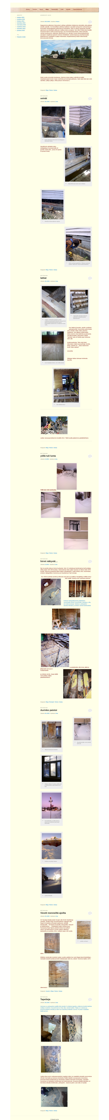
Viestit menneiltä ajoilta (53, 913)
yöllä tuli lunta (48, 456)
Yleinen (51, 90)
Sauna (41, 9)
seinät (43, 98)
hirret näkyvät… (49, 561)
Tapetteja (45, 999)
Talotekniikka (54, 9)
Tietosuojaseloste (77, 9)
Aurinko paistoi (48, 710)
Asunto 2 (48, 991)
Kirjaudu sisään (21, 37)
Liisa (56, 101)
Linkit (62, 9)
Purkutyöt (51, 702)
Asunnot (35, 9)
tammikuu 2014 (21, 23)
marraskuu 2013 (21, 24)
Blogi (47, 9)
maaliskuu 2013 (21, 26)
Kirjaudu (68, 9)
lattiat (43, 278)
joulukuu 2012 (21, 30)
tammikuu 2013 (21, 28)
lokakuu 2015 (20, 17)
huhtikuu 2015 (21, 19)
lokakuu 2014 (20, 21)
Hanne (57, 21)
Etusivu (28, 9)
